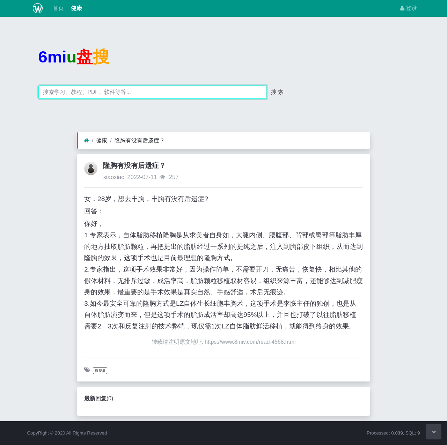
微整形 (100, 370)
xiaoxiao (113, 177)
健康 (75, 8)
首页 (57, 8)
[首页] (86, 140)
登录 (408, 8)
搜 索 (277, 92)
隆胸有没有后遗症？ (140, 140)
